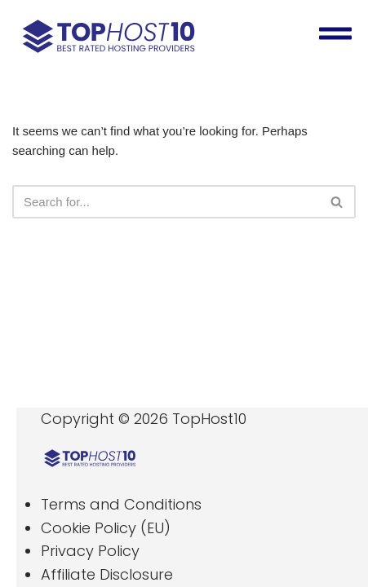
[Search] (165, 201)
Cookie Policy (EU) (106, 528)
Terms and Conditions (121, 504)
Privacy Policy (90, 551)
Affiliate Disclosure (107, 574)
